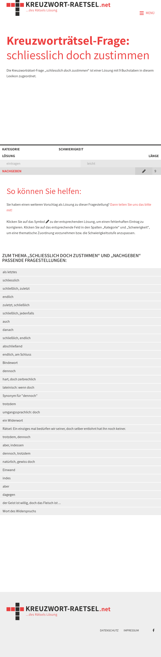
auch (6, 321)
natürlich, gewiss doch (19, 461)
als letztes (10, 272)
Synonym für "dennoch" (20, 395)
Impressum (131, 630)
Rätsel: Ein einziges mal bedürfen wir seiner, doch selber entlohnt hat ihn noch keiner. (64, 428)
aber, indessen (13, 445)
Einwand (9, 470)
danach (8, 329)
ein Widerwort (13, 420)
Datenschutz (109, 630)
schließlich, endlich (17, 338)
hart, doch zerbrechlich (19, 379)
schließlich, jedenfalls (18, 313)
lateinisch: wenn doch (18, 387)
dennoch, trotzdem (16, 453)
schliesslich (11, 280)
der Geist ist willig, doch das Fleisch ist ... (32, 503)
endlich (8, 296)
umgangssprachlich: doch (21, 412)
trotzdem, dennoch (16, 437)
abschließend (12, 346)
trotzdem (9, 404)
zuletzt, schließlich (16, 305)
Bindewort (10, 362)
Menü (146, 13)
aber (6, 486)
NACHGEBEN (12, 171)
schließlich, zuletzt (16, 288)
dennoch (9, 371)
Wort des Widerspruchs (19, 511)
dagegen (9, 494)
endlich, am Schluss (17, 354)
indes (7, 478)
